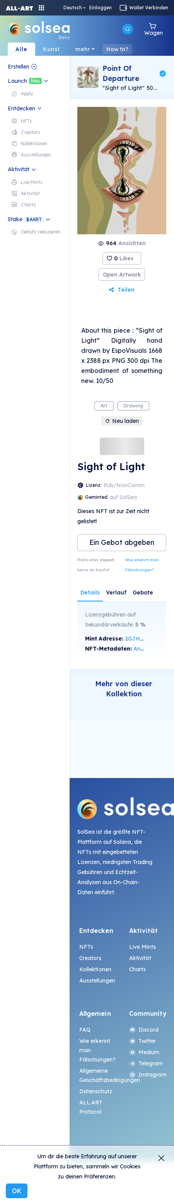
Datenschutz (96, 1091)
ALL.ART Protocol (91, 1107)
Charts (137, 969)
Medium (144, 1052)
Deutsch (72, 7)
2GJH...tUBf (140, 638)
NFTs (86, 946)
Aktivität (140, 958)
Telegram (146, 1063)
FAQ (84, 1029)
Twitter (142, 1041)
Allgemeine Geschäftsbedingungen (97, 1075)
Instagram (147, 1074)
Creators (90, 958)
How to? (117, 49)
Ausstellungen (97, 980)
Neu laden (122, 420)
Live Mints (142, 946)
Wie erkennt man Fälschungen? (142, 564)
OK (16, 1191)
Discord (144, 1029)
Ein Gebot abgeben (121, 542)
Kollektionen (95, 969)
